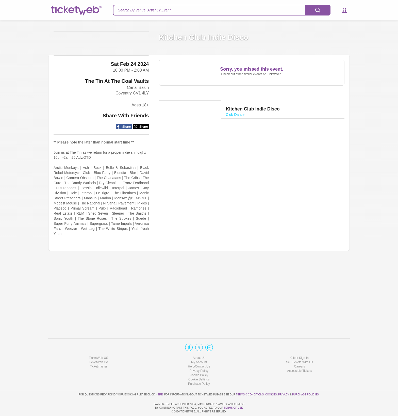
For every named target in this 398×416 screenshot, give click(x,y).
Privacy (283, 379)
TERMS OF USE (233, 407)
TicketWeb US (98, 343)
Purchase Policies (305, 379)
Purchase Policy (199, 369)
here (159, 379)
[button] (342, 10)
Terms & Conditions (250, 379)
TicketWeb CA (98, 347)
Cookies (271, 379)
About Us (199, 343)
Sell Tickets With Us (299, 347)
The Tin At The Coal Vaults (117, 152)
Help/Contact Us (199, 352)
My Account (199, 347)
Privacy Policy (199, 356)
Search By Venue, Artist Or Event (144, 10)
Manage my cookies (199, 365)
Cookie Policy (199, 360)
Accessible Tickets (299, 356)
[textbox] (221, 10)
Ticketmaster (98, 352)
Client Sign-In (299, 343)
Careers (299, 352)
